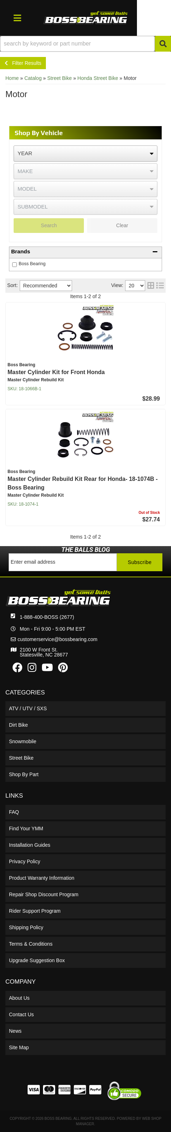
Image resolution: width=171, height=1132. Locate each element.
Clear (122, 225)
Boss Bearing (32, 263)
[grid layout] (151, 285)
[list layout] (160, 285)
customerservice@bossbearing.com (58, 639)
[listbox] (85, 153)
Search (49, 225)
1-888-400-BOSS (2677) (47, 617)
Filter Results (23, 63)
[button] (85, 44)
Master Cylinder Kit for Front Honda (56, 372)
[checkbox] (14, 264)
